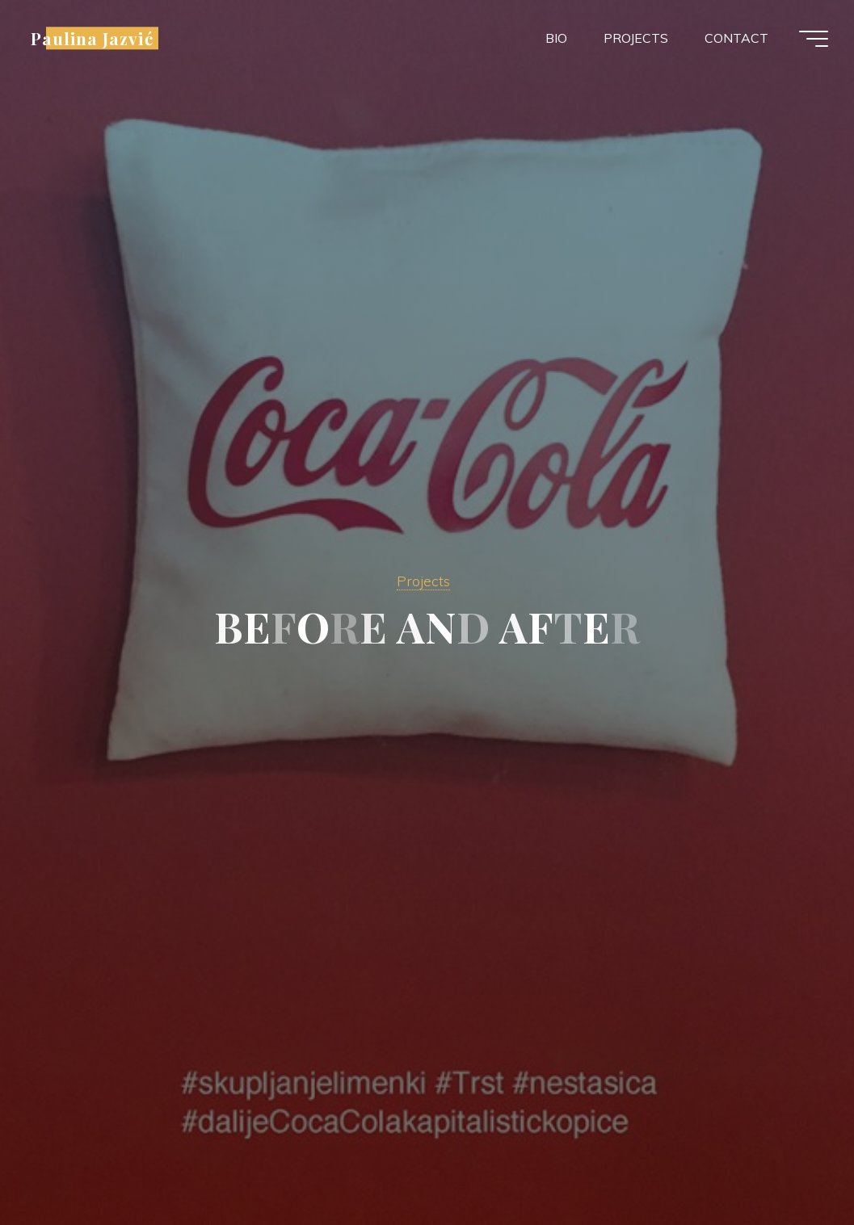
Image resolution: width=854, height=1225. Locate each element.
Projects (423, 580)
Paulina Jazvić (92, 38)
